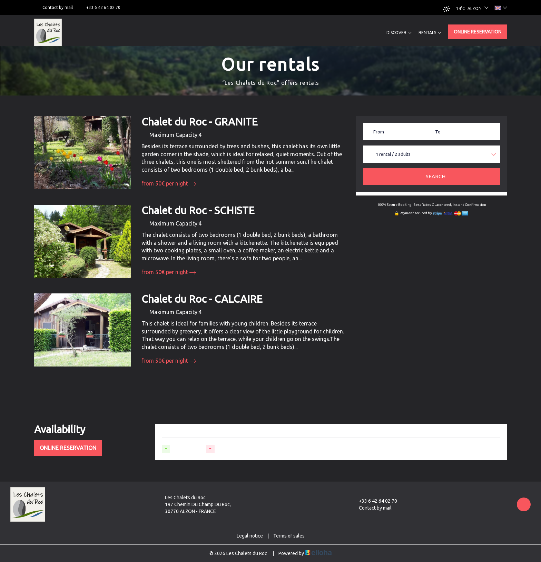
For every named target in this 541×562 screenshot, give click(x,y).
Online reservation (477, 31)
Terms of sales (289, 536)
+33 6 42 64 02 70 (374, 501)
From (378, 131)
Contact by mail (371, 508)
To (438, 131)
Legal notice (250, 536)
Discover (399, 33)
